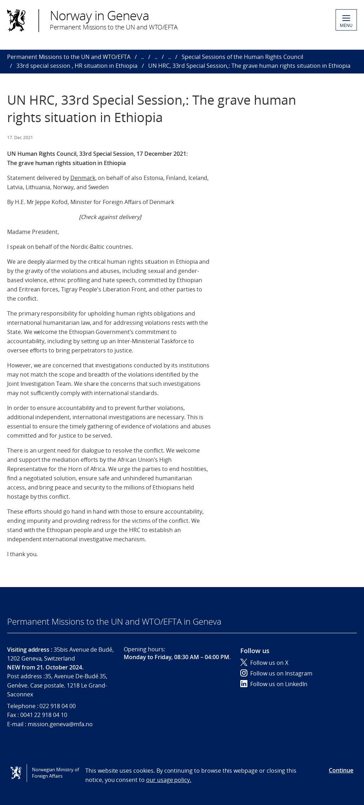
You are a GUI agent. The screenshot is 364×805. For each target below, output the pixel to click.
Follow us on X (264, 663)
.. (142, 57)
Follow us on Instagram (276, 673)
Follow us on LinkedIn (273, 684)
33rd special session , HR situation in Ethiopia (77, 66)
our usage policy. (168, 780)
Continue (341, 770)
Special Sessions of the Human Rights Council (242, 57)
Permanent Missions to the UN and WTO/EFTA (68, 57)
